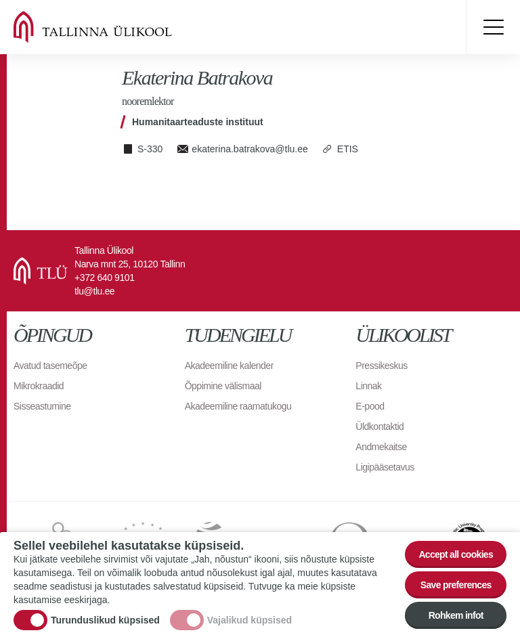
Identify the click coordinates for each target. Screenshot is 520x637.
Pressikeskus (381, 365)
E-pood (369, 406)
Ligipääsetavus (384, 467)
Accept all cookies (455, 555)
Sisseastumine (42, 406)
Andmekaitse (380, 446)
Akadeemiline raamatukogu (238, 406)
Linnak (368, 385)
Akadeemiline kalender (229, 365)
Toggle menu (493, 27)
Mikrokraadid (39, 385)
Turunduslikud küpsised (105, 621)
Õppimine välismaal (223, 385)
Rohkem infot (456, 616)
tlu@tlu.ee (94, 291)
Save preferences (456, 586)
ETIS (347, 149)
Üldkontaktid (379, 426)
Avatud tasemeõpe (50, 365)
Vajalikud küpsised (249, 621)
